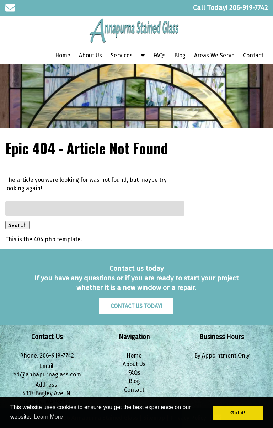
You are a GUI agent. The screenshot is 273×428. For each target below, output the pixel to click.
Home (62, 55)
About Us (90, 55)
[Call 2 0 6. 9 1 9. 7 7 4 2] (248, 8)
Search (17, 225)
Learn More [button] (48, 417)
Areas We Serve (214, 55)
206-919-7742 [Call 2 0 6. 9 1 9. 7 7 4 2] (57, 355)
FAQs (159, 55)
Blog (180, 55)
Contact (253, 55)
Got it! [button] (237, 413)
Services (122, 55)
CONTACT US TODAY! (136, 306)
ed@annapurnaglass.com (47, 374)
